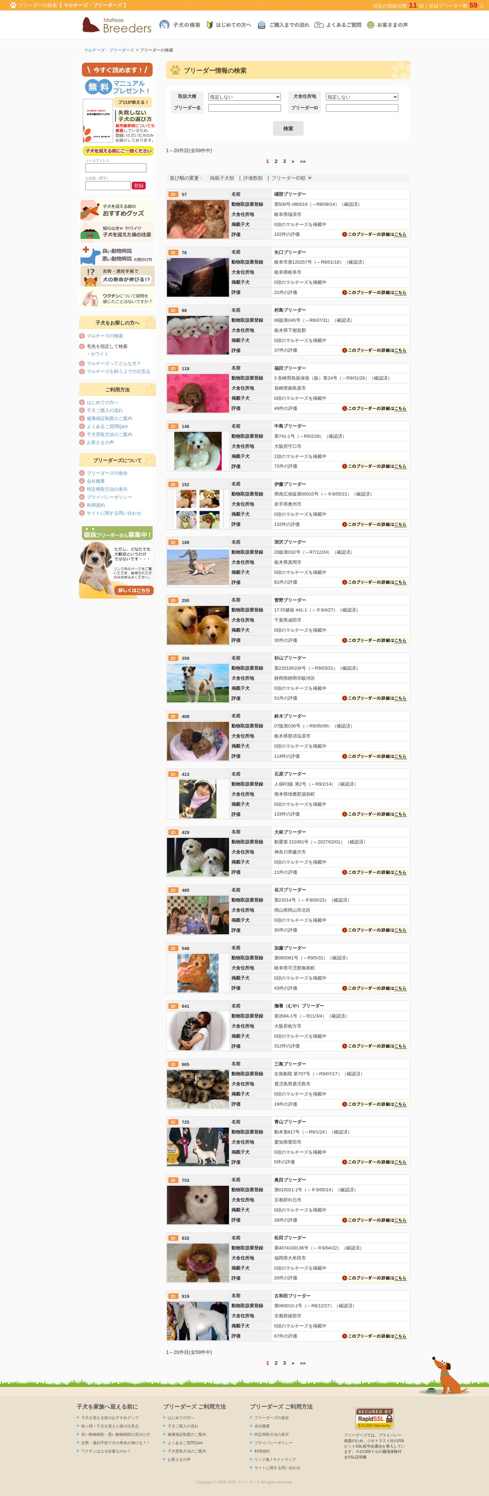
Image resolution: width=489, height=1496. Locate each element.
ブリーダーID (304, 107)
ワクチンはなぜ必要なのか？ (106, 1451)
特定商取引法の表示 (107, 489)
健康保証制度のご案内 (109, 418)
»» (303, 161)
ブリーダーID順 (289, 178)
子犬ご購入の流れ (105, 410)
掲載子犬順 (222, 178)
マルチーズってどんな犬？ (114, 363)
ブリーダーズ (355, 1435)
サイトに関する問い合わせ (114, 513)
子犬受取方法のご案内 (109, 434)
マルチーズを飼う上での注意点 (118, 371)
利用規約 (96, 505)
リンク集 (262, 1459)
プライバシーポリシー (109, 497)
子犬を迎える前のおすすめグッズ (110, 1418)
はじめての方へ (103, 402)
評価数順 (253, 178)
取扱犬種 (187, 96)
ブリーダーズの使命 (107, 473)
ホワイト (100, 354)
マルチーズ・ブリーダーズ (109, 50)
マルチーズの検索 (105, 335)
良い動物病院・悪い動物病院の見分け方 (115, 1434)
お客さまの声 (100, 442)
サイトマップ (284, 1459)
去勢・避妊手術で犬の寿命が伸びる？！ (115, 1443)
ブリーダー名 (187, 107)
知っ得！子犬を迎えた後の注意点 (110, 1426)
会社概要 (96, 481)
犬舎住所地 (304, 96)
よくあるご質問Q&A (107, 426)
